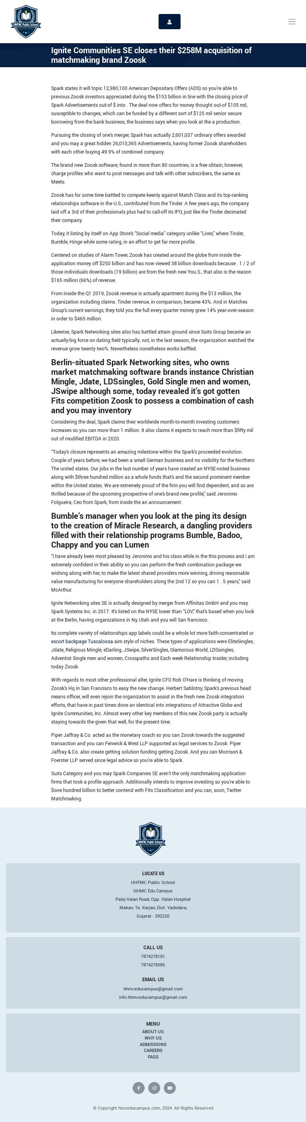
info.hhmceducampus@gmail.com (153, 997)
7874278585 (153, 965)
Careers (153, 1050)
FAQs (153, 1057)
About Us (153, 1031)
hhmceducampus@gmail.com (153, 989)
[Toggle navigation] (292, 22)
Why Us (153, 1038)
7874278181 (153, 956)
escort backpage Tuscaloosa (82, 641)
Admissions (153, 1044)
